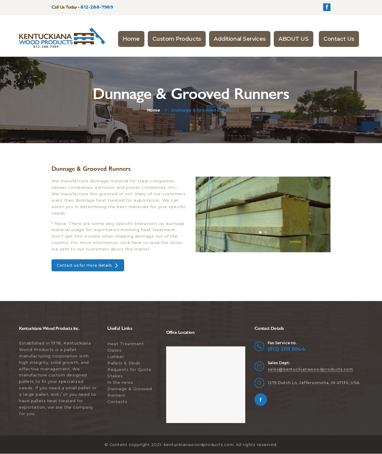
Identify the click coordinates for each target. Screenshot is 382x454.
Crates (114, 350)
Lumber (115, 356)
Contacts (117, 401)
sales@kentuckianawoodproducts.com (310, 369)
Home (153, 110)
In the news (120, 382)
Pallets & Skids (123, 363)
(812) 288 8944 (286, 349)
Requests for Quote (129, 369)
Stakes (115, 375)
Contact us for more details (88, 265)
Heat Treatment (125, 343)
